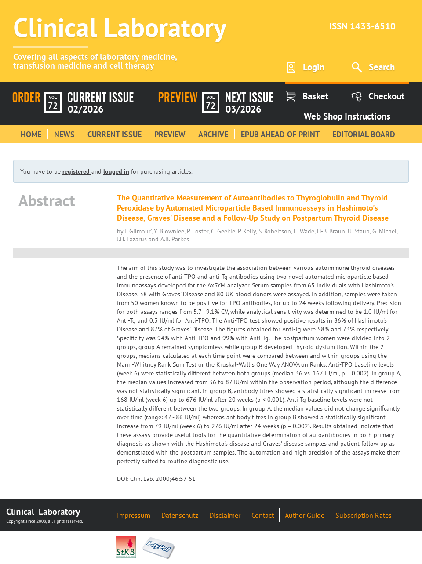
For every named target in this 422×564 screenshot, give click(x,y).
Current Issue (114, 134)
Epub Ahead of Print (280, 134)
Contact (262, 515)
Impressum (133, 515)
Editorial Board (363, 134)
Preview (170, 134)
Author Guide (304, 515)
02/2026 (85, 109)
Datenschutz (179, 515)
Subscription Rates (363, 515)
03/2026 (243, 109)
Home (31, 134)
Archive (213, 134)
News (64, 134)
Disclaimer (224, 515)
